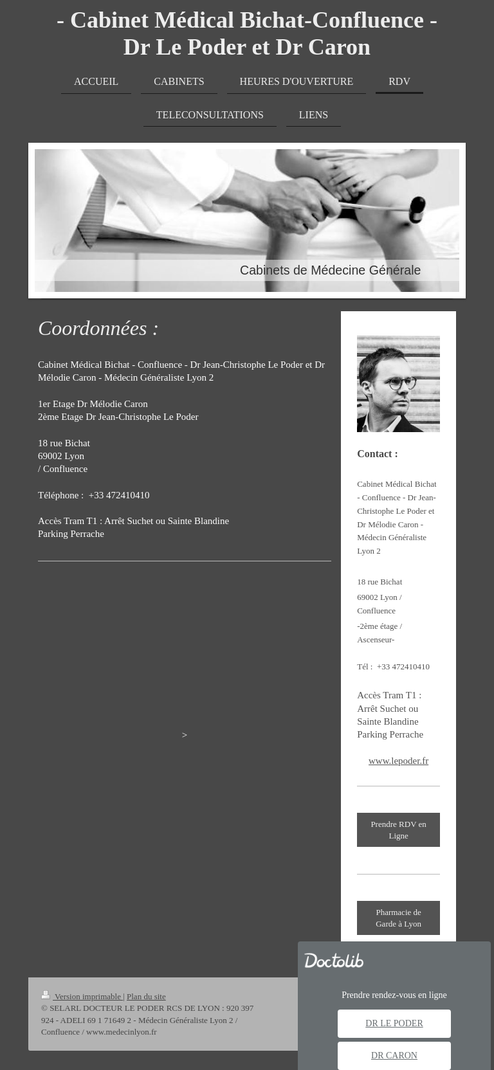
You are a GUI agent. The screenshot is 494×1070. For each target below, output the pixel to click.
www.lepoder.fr (398, 761)
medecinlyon (231, 661)
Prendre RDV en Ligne (398, 829)
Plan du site (146, 996)
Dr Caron (394, 1055)
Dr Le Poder (394, 1023)
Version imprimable (82, 996)
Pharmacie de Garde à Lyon (398, 918)
